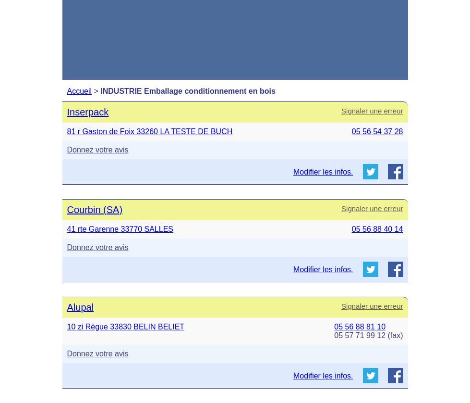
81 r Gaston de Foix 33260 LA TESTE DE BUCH (150, 131)
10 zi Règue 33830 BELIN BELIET (126, 327)
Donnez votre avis (98, 150)
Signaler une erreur (372, 111)
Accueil (79, 91)
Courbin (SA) (95, 209)
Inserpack (88, 112)
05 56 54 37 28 (377, 131)
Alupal (80, 307)
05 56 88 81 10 (360, 327)
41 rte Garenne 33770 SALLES (120, 229)
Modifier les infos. (323, 172)
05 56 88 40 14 (377, 229)
